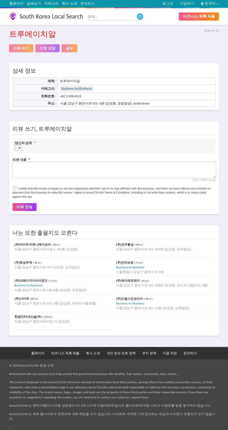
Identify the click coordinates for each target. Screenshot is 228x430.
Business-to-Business (76, 88)
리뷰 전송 (24, 207)
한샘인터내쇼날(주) (28, 316)
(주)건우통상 (125, 244)
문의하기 (87, 3)
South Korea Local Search (51, 16)
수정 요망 (47, 48)
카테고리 (51, 3)
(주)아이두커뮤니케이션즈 (33, 244)
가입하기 (187, 3)
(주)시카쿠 (22, 298)
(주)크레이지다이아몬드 (31, 280)
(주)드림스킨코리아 (130, 298)
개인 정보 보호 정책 (121, 353)
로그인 (168, 3)
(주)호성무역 (23, 262)
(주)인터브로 (125, 262)
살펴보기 (34, 3)
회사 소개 (69, 3)
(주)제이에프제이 (128, 280)
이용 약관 (170, 353)
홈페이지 (16, 3)
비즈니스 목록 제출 (199, 16)
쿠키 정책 (149, 353)
